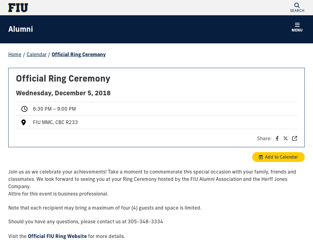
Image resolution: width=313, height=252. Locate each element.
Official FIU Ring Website (57, 236)
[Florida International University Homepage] (82, 7)
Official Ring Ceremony (79, 54)
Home (14, 54)
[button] (297, 8)
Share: (277, 138)
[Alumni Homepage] (20, 29)
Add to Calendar (281, 157)
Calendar (37, 54)
